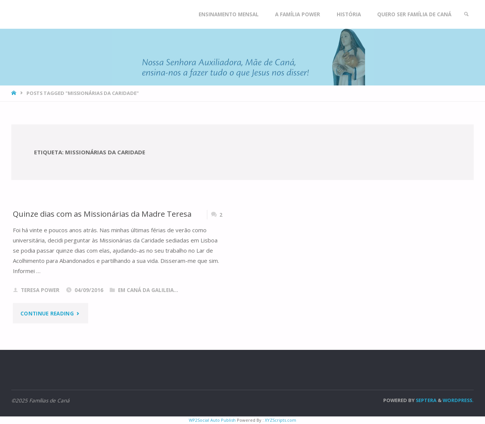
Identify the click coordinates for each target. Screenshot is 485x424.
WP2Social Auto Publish (212, 420)
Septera (426, 400)
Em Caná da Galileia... (148, 290)
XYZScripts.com (280, 420)
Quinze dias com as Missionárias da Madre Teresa (102, 213)
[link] (466, 14)
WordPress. (458, 400)
